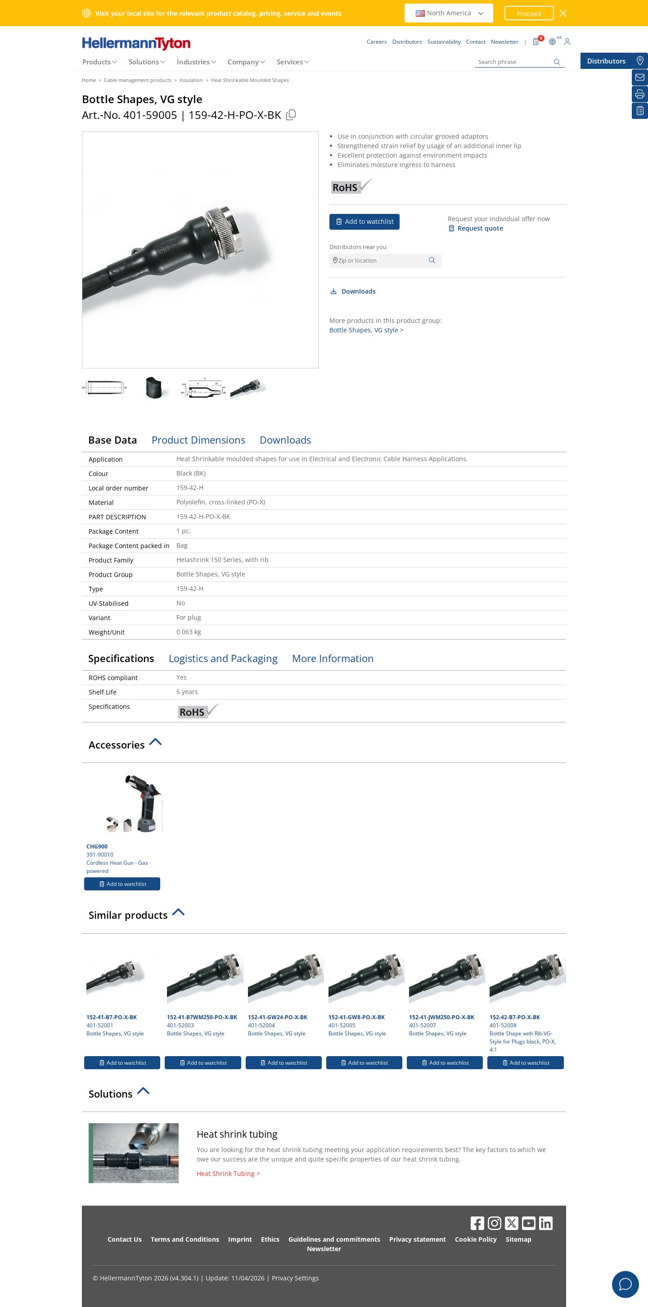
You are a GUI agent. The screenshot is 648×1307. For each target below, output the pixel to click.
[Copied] (290, 115)
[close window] (563, 13)
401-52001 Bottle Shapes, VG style (122, 987)
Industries (193, 61)
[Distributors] (640, 61)
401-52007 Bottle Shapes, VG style (446, 987)
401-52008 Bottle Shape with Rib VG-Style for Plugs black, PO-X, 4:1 (526, 995)
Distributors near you (358, 247)
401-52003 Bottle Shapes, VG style (204, 987)
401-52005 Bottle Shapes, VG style (365, 987)
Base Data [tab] (112, 439)
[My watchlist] (640, 111)
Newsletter (324, 1248)
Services (290, 61)
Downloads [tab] (285, 439)
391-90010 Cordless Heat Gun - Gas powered (123, 821)
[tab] (324, 747)
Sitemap (518, 1239)
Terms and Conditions (185, 1239)
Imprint (240, 1239)
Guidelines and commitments (334, 1239)
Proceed (529, 13)
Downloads (352, 291)
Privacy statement (417, 1239)
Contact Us (125, 1239)
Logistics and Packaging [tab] (223, 658)
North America (450, 13)
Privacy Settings (295, 1278)
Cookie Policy (476, 1239)
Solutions (144, 61)
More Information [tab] (333, 658)
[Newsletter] (640, 77)
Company (243, 61)
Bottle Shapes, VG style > (366, 330)
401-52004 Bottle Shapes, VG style (285, 987)
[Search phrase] (520, 62)
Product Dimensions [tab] (198, 439)
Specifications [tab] (121, 658)
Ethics (270, 1239)
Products (96, 61)
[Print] (640, 94)
